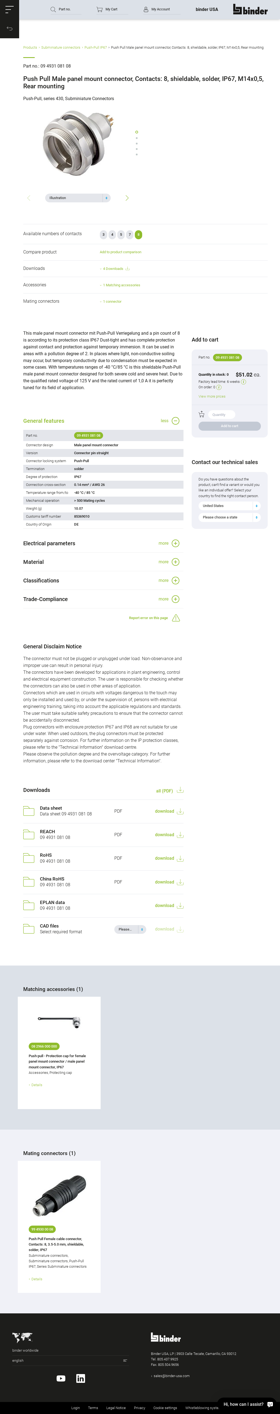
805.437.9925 (167, 1359)
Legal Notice (116, 1408)
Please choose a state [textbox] (220, 517)
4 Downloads (116, 269)
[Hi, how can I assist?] (247, 1404)
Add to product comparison (120, 252)
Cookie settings (165, 1408)
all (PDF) (165, 791)
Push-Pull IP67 (95, 47)
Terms (93, 1408)
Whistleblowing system (203, 1408)
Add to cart (229, 426)
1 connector (112, 301)
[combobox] (78, 198)
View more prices (212, 396)
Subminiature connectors (60, 47)
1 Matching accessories (121, 285)
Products (30, 47)
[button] (9, 9)
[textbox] (75, 198)
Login (75, 1408)
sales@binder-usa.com (172, 1376)
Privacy (139, 1408)
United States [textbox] (213, 506)
